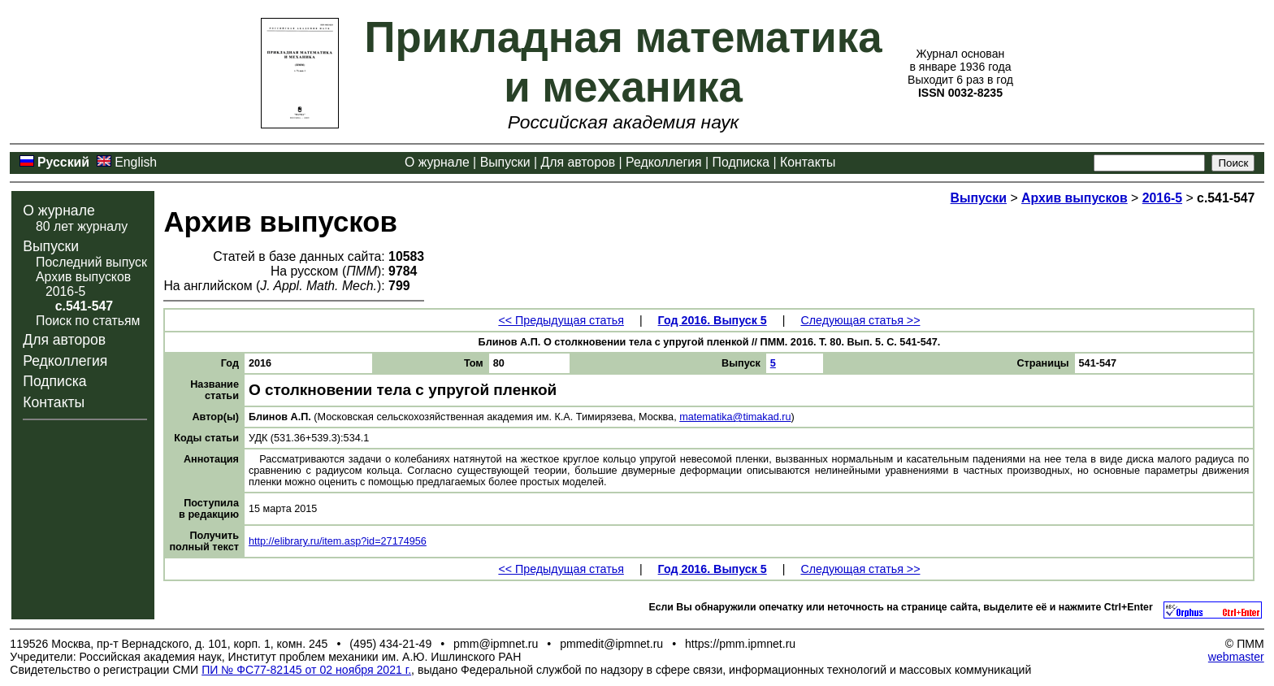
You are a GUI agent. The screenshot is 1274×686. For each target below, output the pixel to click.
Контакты (807, 162)
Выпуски (505, 162)
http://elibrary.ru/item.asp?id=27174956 (338, 541)
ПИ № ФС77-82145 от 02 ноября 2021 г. (306, 669)
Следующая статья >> (860, 320)
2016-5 (65, 291)
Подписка (741, 162)
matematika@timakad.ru (735, 417)
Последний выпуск (91, 262)
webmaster (1236, 656)
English (136, 162)
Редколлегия (664, 162)
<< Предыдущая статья (560, 320)
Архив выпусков (83, 277)
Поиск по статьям (88, 321)
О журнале (437, 162)
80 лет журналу (82, 226)
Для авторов (577, 162)
